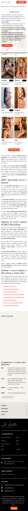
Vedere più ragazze (14, 149)
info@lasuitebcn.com (9, 491)
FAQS (17, 444)
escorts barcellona (6, 437)
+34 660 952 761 (9, 488)
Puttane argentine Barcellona (11, 305)
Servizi (17, 437)
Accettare (14, 508)
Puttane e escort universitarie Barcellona (14, 294)
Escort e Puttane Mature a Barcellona (17, 6)
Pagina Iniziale (4, 6)
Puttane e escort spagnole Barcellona (13, 303)
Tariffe (17, 441)
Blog (2, 449)
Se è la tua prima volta (5, 445)
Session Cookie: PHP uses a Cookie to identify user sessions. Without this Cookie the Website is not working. (13, 29)
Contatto (18, 449)
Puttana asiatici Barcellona (10, 292)
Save (7, 49)
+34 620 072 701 (19, 485)
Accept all (7, 45)
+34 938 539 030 (9, 485)
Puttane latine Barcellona (10, 300)
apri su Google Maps (7, 397)
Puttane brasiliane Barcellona (11, 289)
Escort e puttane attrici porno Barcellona (14, 297)
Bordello (3, 441)
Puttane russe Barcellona (10, 286)
